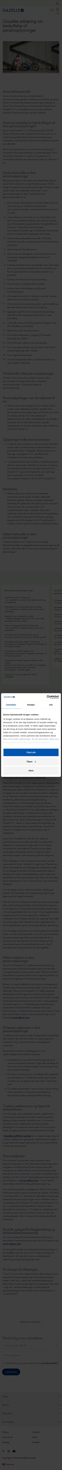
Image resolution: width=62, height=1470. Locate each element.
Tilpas (31, 761)
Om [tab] (51, 705)
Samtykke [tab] (11, 705)
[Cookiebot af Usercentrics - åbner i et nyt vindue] (47, 697)
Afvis (31, 770)
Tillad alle (31, 752)
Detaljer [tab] (31, 705)
